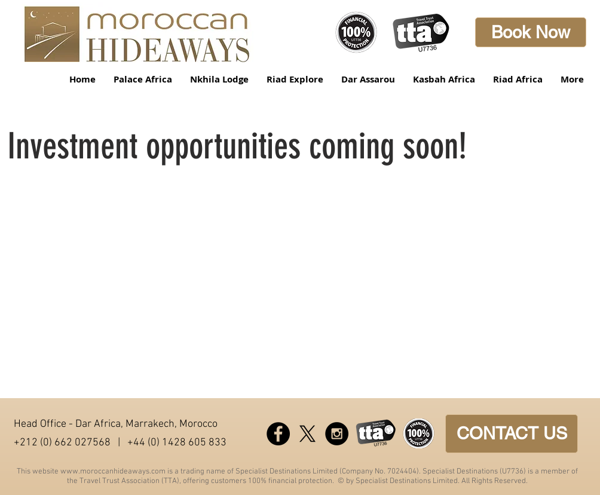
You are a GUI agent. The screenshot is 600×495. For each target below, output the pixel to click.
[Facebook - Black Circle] (278, 433)
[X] (307, 433)
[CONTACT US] (511, 433)
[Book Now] (530, 32)
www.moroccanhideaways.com (113, 471)
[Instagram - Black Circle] (336, 433)
